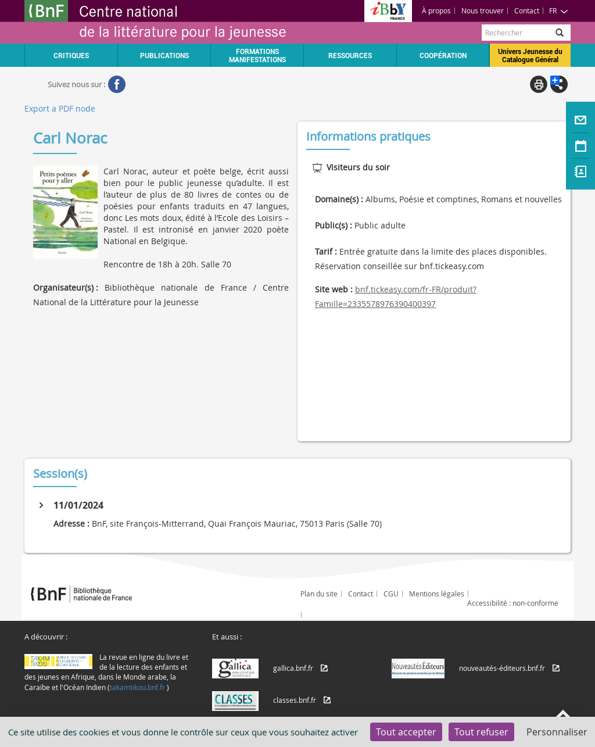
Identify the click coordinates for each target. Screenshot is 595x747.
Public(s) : (333, 225)
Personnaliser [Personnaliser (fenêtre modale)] (556, 731)
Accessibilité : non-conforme (512, 602)
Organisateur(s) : (65, 287)
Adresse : (71, 523)
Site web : (334, 289)
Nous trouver (482, 10)
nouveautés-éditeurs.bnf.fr (502, 668)
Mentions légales (436, 593)
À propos (436, 10)
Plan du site (319, 593)
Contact (526, 10)
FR (558, 10)
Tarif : (326, 251)
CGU (391, 593)
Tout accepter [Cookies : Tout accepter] (406, 731)
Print (538, 84)
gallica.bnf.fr (293, 668)
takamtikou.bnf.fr (137, 687)
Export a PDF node (59, 108)
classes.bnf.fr (294, 700)
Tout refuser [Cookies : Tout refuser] (481, 731)
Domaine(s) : (339, 199)
